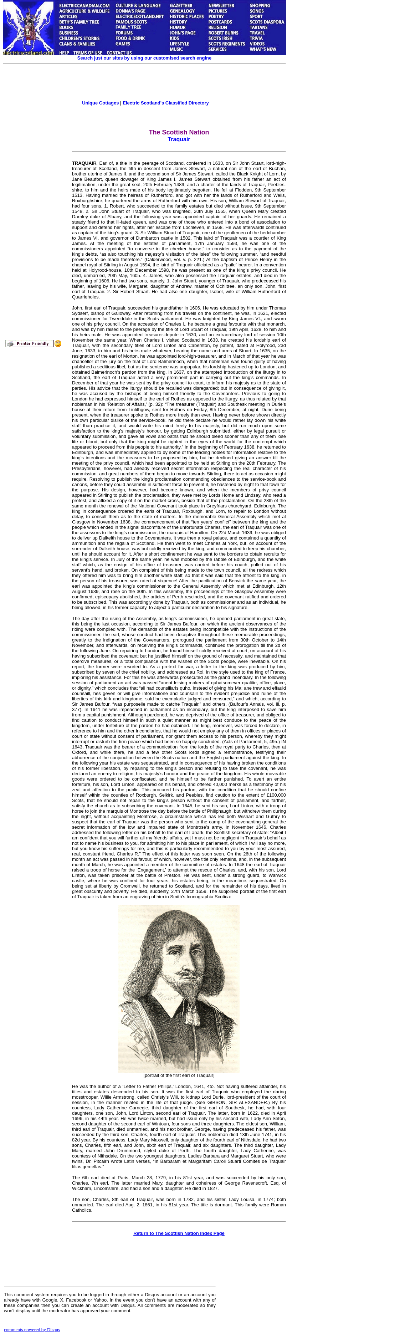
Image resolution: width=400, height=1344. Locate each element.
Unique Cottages (100, 103)
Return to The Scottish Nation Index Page (179, 1233)
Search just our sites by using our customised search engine (144, 58)
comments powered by (32, 1329)
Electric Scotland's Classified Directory (166, 103)
